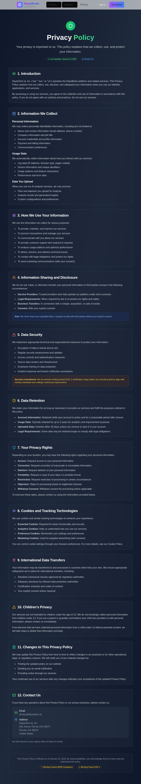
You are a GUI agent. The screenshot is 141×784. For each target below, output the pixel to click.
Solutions (69, 5)
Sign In (102, 5)
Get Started (116, 5)
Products (54, 5)
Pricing (84, 4)
